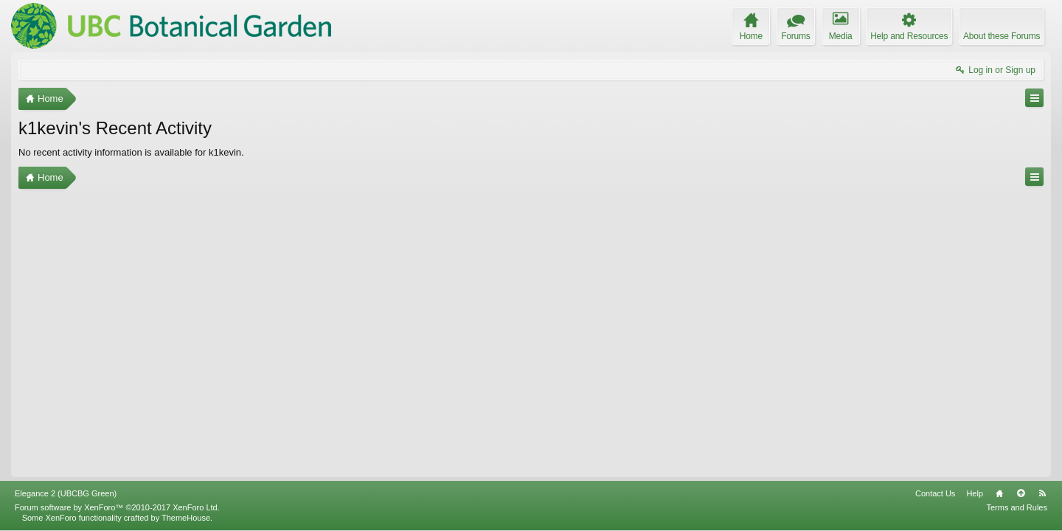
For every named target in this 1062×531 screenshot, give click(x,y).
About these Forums (1001, 36)
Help (974, 493)
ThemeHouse (186, 517)
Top (1021, 493)
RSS (1042, 493)
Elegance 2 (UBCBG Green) (66, 493)
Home (999, 493)
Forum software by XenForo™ (117, 507)
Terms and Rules (1016, 507)
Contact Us (935, 493)
